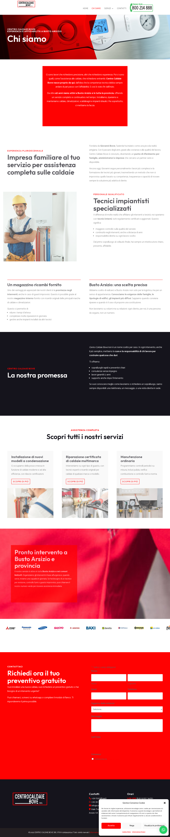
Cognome (132, 683)
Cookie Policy (126, 832)
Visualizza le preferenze (154, 825)
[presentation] (111, 745)
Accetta (111, 825)
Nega (131, 825)
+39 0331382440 (99, 798)
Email (94, 689)
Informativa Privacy (138, 832)
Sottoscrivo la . (107, 759)
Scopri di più (21, 486)
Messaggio (96, 716)
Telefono (133, 689)
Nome (94, 683)
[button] (164, 803)
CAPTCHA (96, 737)
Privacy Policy (113, 759)
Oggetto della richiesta (103, 703)
